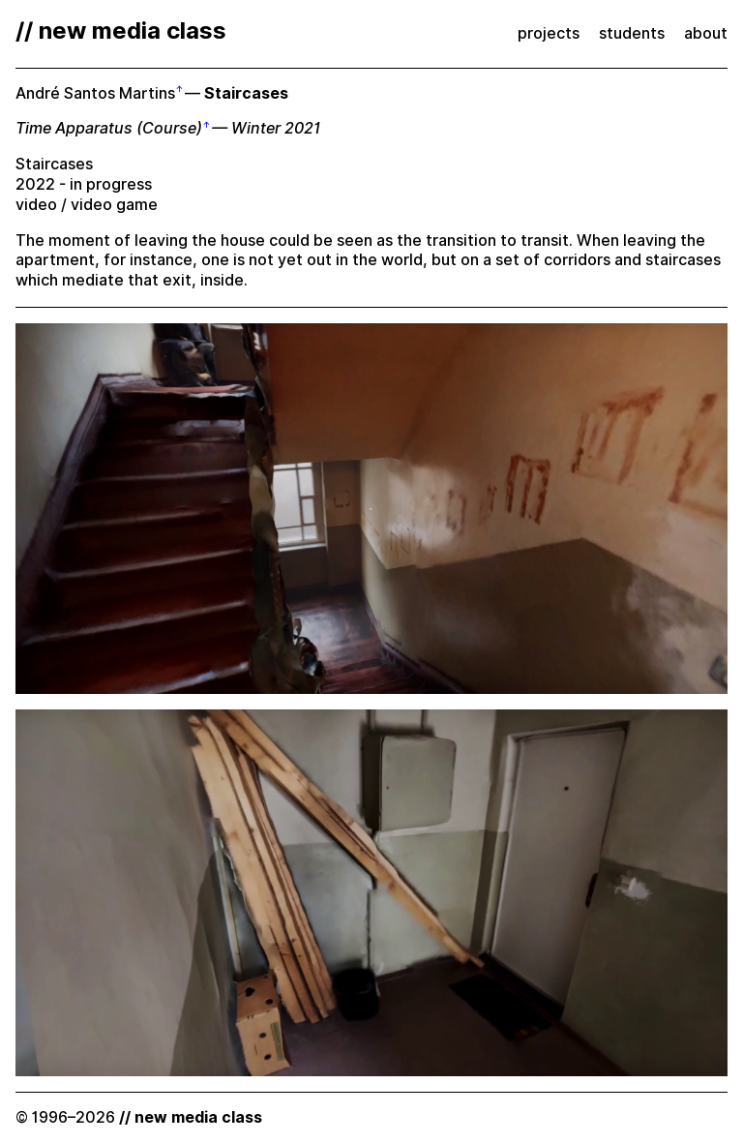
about (706, 33)
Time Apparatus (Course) (108, 128)
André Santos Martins (95, 93)
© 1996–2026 (138, 1117)
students (632, 33)
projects (549, 33)
